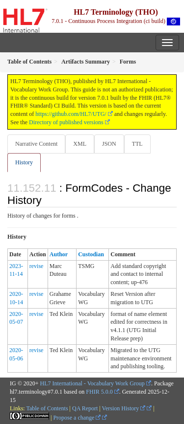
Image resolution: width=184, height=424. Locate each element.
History (24, 162)
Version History (124, 408)
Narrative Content (36, 143)
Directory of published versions (66, 122)
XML (79, 143)
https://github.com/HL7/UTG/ (70, 114)
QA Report (85, 408)
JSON (109, 143)
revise (36, 266)
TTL (137, 143)
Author (59, 254)
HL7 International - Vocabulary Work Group (92, 383)
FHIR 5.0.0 (99, 391)
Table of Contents (47, 408)
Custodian (91, 254)
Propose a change (77, 417)
